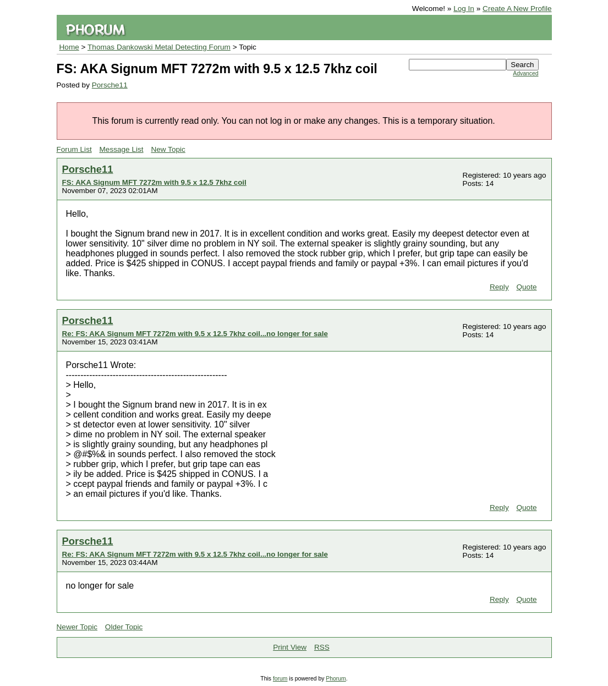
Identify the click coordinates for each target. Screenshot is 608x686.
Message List (122, 149)
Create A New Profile (517, 8)
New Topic (168, 149)
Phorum (336, 679)
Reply (499, 287)
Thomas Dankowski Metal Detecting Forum (159, 47)
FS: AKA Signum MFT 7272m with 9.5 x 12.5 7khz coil (154, 182)
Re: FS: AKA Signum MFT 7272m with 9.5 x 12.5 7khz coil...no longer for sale (195, 334)
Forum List (74, 149)
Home (69, 47)
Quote (526, 287)
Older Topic (124, 627)
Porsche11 (110, 85)
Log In (463, 8)
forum (280, 679)
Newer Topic (77, 627)
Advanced (525, 73)
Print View (289, 647)
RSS (322, 647)
